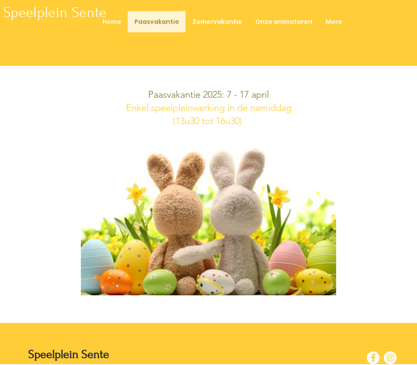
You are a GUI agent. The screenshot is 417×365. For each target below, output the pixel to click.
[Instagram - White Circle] (390, 357)
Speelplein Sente (55, 12)
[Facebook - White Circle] (373, 357)
